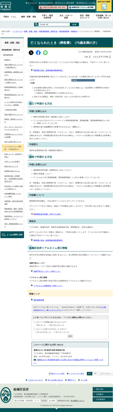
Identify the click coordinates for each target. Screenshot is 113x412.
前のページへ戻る (57, 373)
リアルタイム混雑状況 (48, 286)
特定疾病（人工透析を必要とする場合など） (13, 187)
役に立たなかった (57, 325)
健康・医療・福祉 (28, 17)
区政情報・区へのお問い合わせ (103, 16)
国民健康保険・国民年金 (48, 31)
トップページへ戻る (76, 373)
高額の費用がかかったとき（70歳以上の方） (13, 81)
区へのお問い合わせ (55, 380)
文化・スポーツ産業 (66, 16)
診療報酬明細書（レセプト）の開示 (12, 195)
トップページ (17, 31)
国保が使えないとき (11, 166)
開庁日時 (99, 389)
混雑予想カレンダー (47, 271)
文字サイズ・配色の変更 (65, 3)
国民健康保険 (64, 31)
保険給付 (74, 31)
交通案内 (99, 394)
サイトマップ (32, 3)
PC (95, 373)
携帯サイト (72, 380)
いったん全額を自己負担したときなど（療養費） (13, 103)
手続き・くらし (10, 17)
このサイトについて (35, 380)
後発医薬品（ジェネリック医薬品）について (13, 217)
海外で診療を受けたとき (12, 142)
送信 (70, 336)
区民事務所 (100, 399)
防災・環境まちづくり (84, 16)
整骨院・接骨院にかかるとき (13, 120)
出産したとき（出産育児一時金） (13, 155)
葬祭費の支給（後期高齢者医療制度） (48, 70)
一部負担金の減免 (10, 110)
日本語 (74, 80)
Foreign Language (47, 3)
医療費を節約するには (12, 171)
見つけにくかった (62, 332)
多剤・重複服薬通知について (13, 225)
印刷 (86, 57)
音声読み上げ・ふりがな (86, 3)
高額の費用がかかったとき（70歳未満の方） (13, 66)
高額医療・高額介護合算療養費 (13, 202)
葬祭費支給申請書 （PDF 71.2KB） (47, 214)
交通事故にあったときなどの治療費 (13, 135)
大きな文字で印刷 (100, 57)
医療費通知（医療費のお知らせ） (13, 73)
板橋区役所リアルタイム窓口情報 (82, 7)
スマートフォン (105, 373)
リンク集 (84, 380)
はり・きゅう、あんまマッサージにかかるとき (13, 128)
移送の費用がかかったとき (13, 114)
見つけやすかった (44, 332)
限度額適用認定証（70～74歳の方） (13, 96)
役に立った (41, 325)
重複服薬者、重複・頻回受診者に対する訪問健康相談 (13, 210)
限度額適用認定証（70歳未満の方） (13, 88)
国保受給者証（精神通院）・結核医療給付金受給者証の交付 (13, 178)
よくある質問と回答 (15, 235)
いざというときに (54, 7)
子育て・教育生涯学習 (47, 16)
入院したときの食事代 (12, 161)
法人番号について (77, 401)
